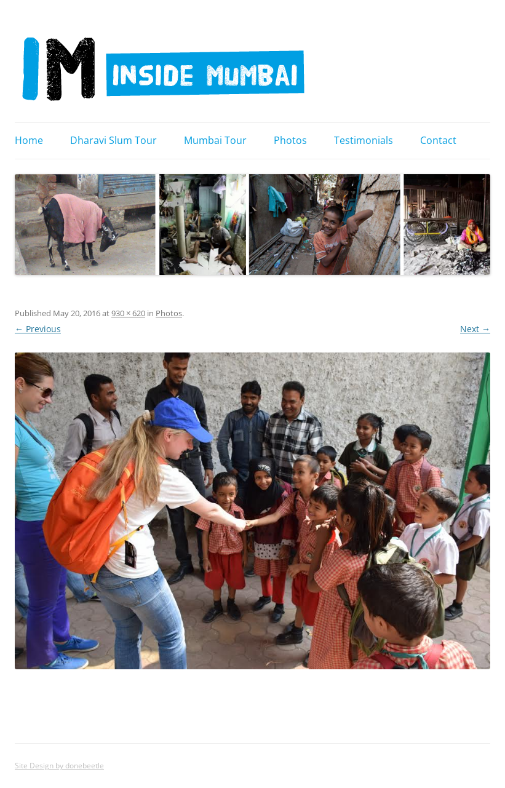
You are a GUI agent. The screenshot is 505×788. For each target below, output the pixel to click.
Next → (475, 329)
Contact (438, 140)
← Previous (38, 329)
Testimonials (363, 140)
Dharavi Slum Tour (113, 140)
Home (29, 140)
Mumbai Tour (215, 140)
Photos (290, 140)
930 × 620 (128, 313)
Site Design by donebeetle (59, 765)
